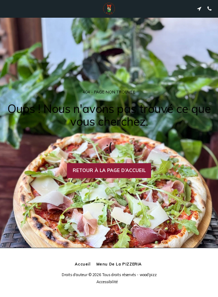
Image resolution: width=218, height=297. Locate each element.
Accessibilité (107, 281)
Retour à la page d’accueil (109, 170)
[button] (8, 8)
